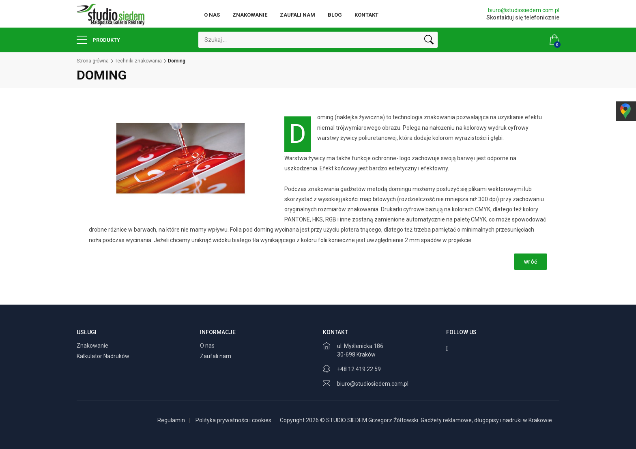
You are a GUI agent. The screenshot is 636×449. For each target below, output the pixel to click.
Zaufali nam (297, 15)
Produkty (98, 40)
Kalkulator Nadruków (104, 356)
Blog (335, 15)
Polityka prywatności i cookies (233, 420)
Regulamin (171, 420)
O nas (212, 15)
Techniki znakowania (138, 61)
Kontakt (366, 15)
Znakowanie (249, 15)
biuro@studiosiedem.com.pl (523, 10)
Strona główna (93, 61)
